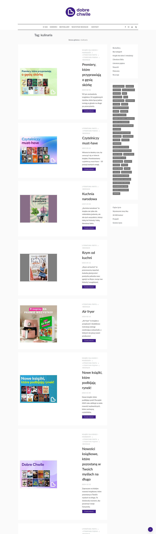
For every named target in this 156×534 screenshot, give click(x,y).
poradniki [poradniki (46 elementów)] (117, 143)
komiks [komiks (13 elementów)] (116, 111)
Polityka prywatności (111, 529)
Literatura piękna (68, 52)
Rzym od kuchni (69, 189)
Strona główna (73, 40)
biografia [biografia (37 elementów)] (129, 86)
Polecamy (116, 71)
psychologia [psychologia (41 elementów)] (118, 161)
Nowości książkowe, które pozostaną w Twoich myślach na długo (79, 332)
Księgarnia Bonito (63, 529)
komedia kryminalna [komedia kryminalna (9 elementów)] (121, 107)
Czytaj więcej (64, 82)
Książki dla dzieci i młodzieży (70, 50)
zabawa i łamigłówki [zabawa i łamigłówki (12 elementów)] (121, 190)
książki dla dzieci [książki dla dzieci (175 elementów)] (120, 115)
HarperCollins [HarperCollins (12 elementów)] (119, 100)
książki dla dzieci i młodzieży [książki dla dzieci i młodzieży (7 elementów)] (124, 118)
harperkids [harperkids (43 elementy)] (130, 100)
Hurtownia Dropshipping (80, 529)
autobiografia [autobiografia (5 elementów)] (119, 86)
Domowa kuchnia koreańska (79, 426)
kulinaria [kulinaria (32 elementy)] (117, 129)
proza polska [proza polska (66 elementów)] (128, 154)
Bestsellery (65, 27)
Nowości (53, 27)
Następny (76, 511)
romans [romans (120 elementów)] (124, 165)
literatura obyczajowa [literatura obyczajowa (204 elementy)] (122, 132)
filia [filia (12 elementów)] (125, 97)
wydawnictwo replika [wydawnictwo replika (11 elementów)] (121, 182)
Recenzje (83, 52)
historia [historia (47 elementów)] (116, 104)
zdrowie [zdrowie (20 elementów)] (116, 193)
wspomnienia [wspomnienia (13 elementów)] (126, 172)
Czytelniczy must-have (74, 104)
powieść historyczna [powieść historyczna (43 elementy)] (121, 147)
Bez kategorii (117, 52)
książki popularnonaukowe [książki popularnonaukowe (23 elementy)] (123, 125)
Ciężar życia (117, 207)
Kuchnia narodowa (71, 147)
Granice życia (117, 223)
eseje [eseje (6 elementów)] (124, 93)
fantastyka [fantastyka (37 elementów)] (117, 97)
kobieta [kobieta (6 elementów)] (124, 104)
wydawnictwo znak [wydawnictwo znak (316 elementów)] (120, 186)
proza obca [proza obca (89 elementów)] (117, 154)
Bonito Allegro (96, 529)
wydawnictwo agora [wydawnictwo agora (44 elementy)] (121, 175)
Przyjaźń (116, 219)
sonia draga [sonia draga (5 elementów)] (118, 168)
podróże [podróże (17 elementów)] (116, 140)
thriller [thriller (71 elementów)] (116, 172)
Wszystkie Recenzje (80, 27)
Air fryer (64, 232)
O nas (45, 27)
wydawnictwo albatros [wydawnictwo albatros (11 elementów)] (122, 179)
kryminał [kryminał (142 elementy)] (124, 111)
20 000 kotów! (118, 215)
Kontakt (95, 27)
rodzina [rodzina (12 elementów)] (116, 165)
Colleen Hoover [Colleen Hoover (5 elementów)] (128, 89)
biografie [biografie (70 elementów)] (117, 89)
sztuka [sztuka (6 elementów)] (127, 168)
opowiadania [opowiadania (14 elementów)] (127, 136)
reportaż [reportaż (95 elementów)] (128, 161)
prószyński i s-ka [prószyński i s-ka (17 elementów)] (119, 157)
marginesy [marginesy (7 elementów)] (117, 136)
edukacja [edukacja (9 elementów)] (117, 93)
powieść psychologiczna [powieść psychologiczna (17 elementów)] (122, 150)
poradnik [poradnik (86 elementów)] (125, 140)
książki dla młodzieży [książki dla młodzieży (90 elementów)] (121, 122)
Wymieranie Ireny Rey (120, 211)
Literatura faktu (65, 100)
